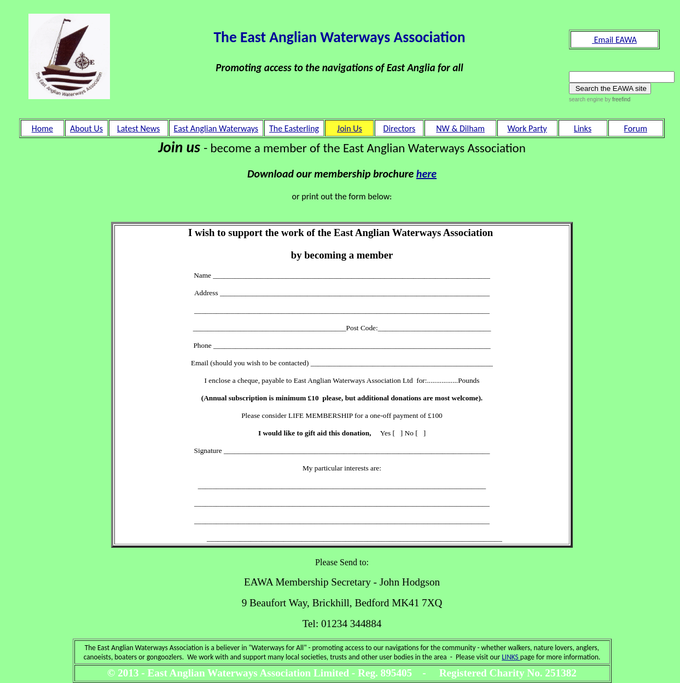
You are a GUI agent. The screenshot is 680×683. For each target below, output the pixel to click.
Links (582, 128)
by (616, 99)
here (426, 173)
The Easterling (294, 128)
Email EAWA (614, 40)
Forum (635, 128)
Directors (399, 128)
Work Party (527, 128)
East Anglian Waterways (216, 128)
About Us (86, 128)
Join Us (349, 128)
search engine (586, 99)
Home (42, 128)
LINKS (511, 657)
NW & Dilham (460, 128)
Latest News (138, 128)
